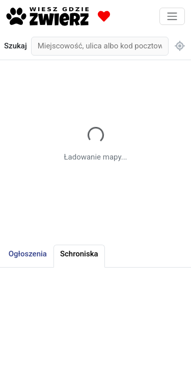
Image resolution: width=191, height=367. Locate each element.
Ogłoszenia (28, 253)
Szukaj (15, 45)
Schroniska (79, 253)
